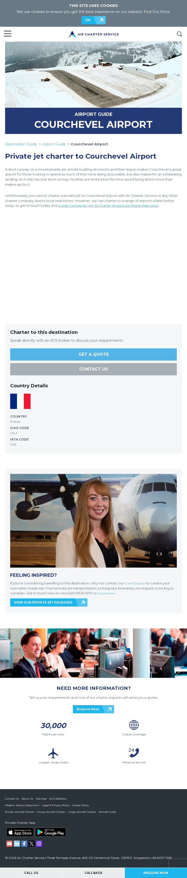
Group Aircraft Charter (51, 812)
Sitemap (41, 798)
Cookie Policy (80, 805)
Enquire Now (88, 709)
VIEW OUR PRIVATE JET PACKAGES (43, 602)
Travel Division (136, 583)
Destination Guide (21, 144)
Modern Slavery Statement (22, 805)
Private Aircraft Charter (19, 812)
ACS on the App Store (20, 832)
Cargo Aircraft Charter (82, 812)
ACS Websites (57, 798)
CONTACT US (93, 369)
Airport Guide (54, 144)
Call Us (31, 873)
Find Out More (157, 11)
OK (87, 20)
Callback (93, 873)
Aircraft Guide (107, 812)
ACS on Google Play (50, 832)
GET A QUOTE (93, 354)
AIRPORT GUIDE (93, 114)
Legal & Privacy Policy (55, 805)
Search (179, 34)
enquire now (108, 593)
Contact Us (12, 798)
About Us (27, 798)
